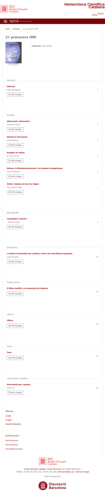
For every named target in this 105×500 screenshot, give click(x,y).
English (8, 420)
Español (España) (13, 424)
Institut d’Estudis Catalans (35, 469)
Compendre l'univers (17, 218)
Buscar (101, 13)
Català (8, 416)
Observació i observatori (18, 121)
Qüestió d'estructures (17, 137)
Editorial (11, 86)
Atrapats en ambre (16, 152)
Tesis (9, 352)
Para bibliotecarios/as (13, 449)
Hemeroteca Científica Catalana (84, 5)
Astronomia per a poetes (18, 384)
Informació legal (82, 472)
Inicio (7, 29)
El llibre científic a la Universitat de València (27, 288)
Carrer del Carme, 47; (56, 469)
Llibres (10, 320)
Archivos (16, 29)
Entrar (94, 15)
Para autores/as (11, 445)
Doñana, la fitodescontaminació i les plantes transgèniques (35, 168)
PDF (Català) (16, 95)
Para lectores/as (11, 440)
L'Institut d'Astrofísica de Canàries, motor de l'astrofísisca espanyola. (40, 253)
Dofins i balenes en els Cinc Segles (23, 184)
